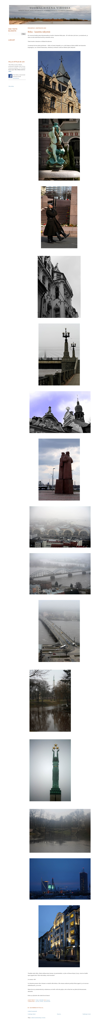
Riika (41, 1001)
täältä (9, 71)
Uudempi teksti (31, 1014)
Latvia (37, 1001)
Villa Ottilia (11, 86)
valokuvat (47, 1001)
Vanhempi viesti (86, 1014)
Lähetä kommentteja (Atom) (38, 1017)
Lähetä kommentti (32, 1011)
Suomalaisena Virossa (50, 7)
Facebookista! (16, 78)
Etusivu (59, 1014)
